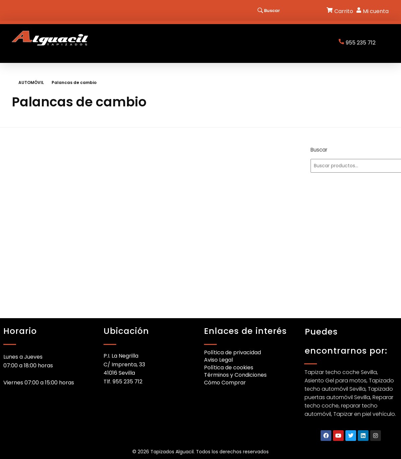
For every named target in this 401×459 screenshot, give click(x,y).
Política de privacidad (232, 352)
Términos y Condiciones (235, 375)
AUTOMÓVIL (31, 82)
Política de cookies (228, 367)
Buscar (319, 149)
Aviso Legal (218, 360)
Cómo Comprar (225, 382)
